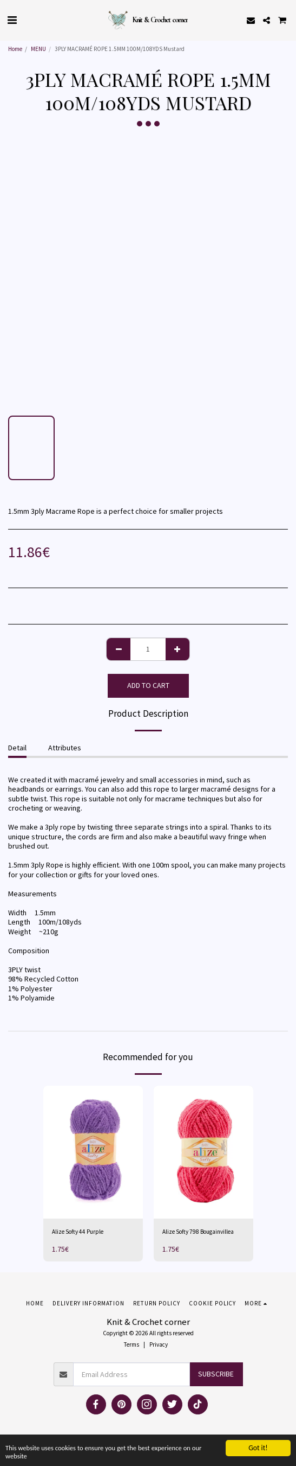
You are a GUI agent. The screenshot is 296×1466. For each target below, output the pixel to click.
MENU (38, 49)
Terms (131, 1344)
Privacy (158, 1344)
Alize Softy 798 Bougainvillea (198, 1231)
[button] (12, 19)
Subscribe (216, 1374)
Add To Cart (148, 685)
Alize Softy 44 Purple (77, 1231)
